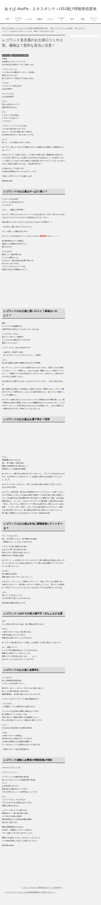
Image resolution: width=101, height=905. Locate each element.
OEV (72, 19)
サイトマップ (93, 19)
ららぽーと (61, 19)
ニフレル (29, 19)
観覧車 (39, 19)
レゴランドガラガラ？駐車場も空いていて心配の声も (42, 888)
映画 (82, 19)
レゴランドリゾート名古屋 (19, 55)
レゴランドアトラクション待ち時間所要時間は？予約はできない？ (30, 892)
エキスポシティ (18, 19)
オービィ (50, 19)
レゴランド (6, 55)
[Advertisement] (33, 287)
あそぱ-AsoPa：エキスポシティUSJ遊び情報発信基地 (50, 9)
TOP (7, 19)
